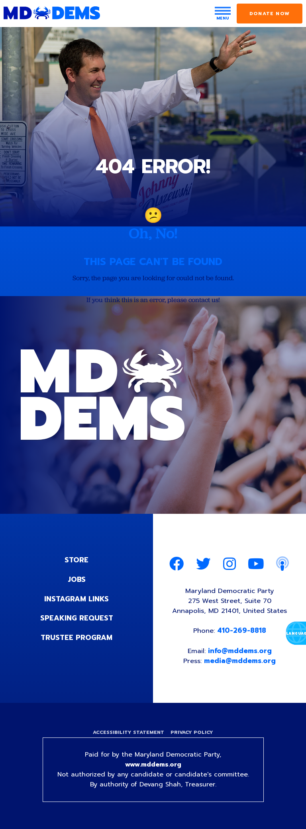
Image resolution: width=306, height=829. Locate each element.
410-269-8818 (242, 632)
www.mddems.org (153, 767)
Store (76, 560)
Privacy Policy (192, 734)
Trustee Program (77, 637)
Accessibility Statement (128, 734)
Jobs (76, 579)
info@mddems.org (240, 652)
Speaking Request (77, 618)
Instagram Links (76, 599)
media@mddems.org (241, 662)
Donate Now (269, 13)
